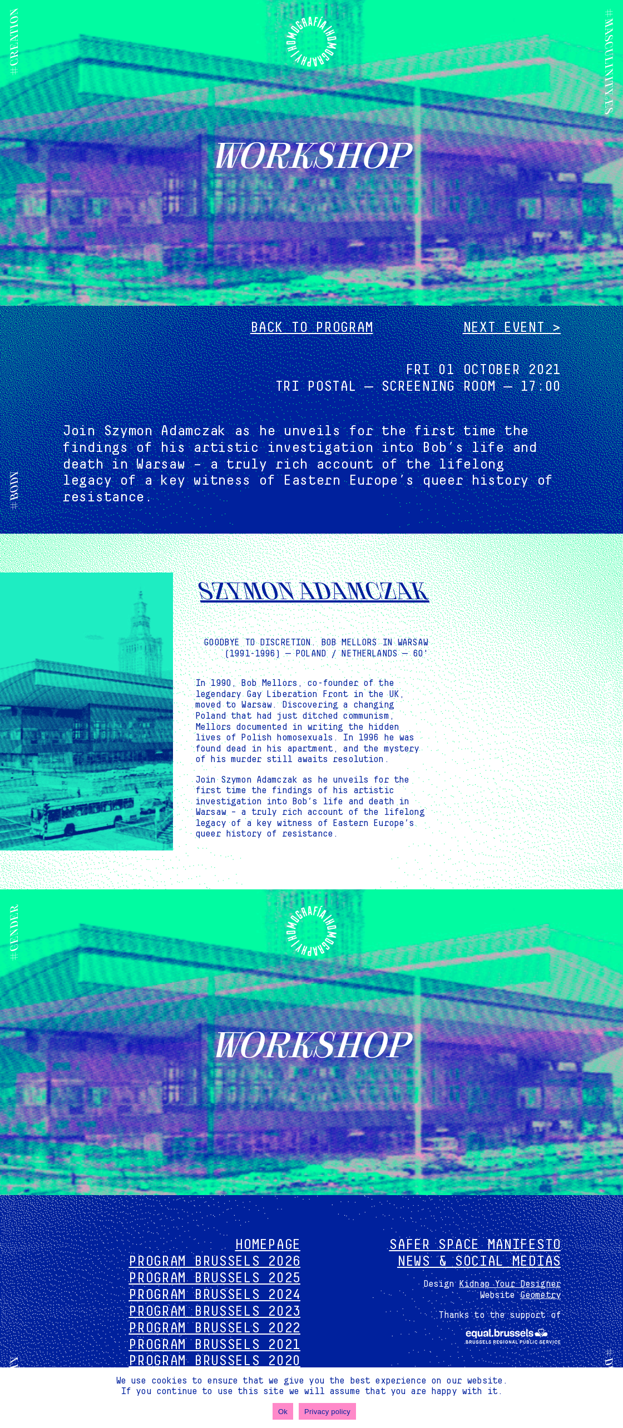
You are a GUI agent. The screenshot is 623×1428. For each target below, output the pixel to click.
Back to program (311, 328)
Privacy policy (327, 1411)
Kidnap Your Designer (510, 1284)
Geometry (540, 1295)
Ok (283, 1411)
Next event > (512, 328)
